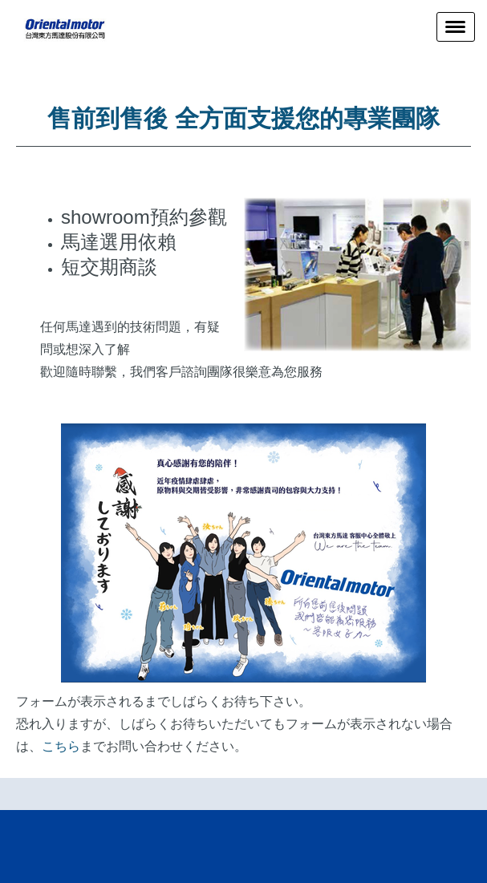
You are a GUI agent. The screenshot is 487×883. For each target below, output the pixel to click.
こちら (61, 746)
